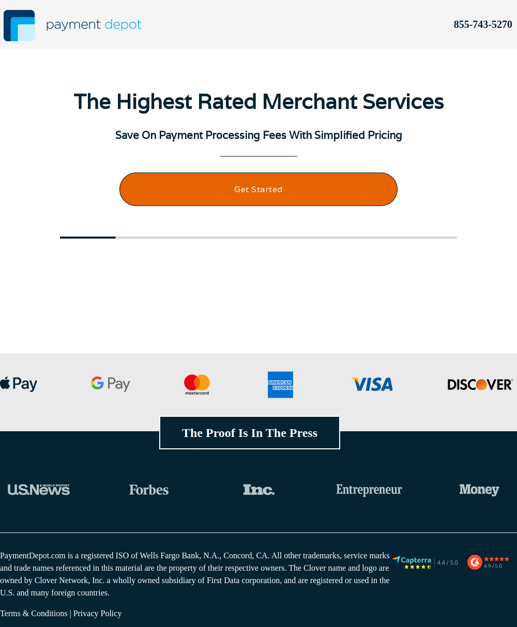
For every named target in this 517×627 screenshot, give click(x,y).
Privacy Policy (97, 613)
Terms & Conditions (33, 613)
